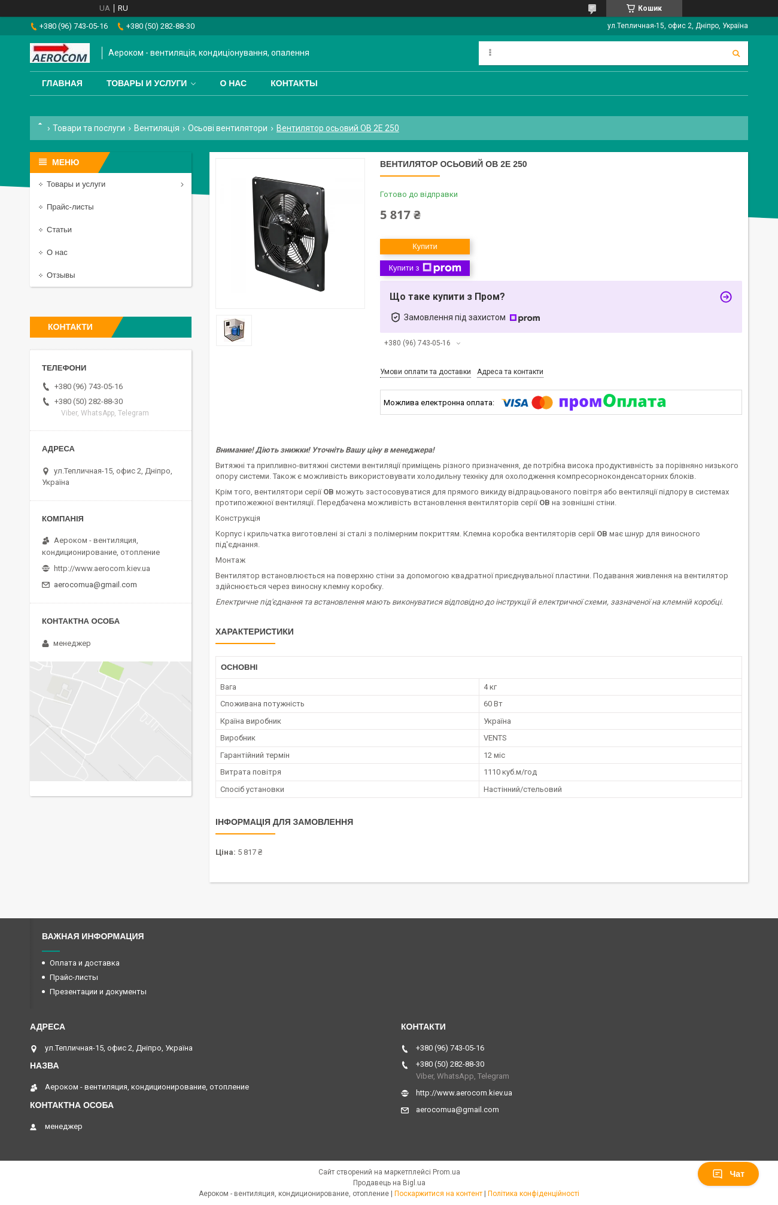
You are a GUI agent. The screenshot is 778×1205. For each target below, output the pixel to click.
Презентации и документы (98, 991)
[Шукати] (736, 53)
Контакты (294, 83)
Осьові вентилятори (228, 128)
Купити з (424, 268)
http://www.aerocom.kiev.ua (102, 568)
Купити (424, 246)
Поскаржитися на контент (438, 1193)
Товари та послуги (89, 128)
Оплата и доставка (85, 962)
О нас (233, 83)
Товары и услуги (147, 83)
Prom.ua (446, 1172)
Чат (728, 1173)
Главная (62, 83)
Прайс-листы (70, 206)
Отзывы (61, 275)
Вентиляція (157, 128)
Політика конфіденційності (533, 1193)
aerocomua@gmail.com (95, 584)
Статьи (59, 229)
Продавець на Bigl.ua (389, 1183)
